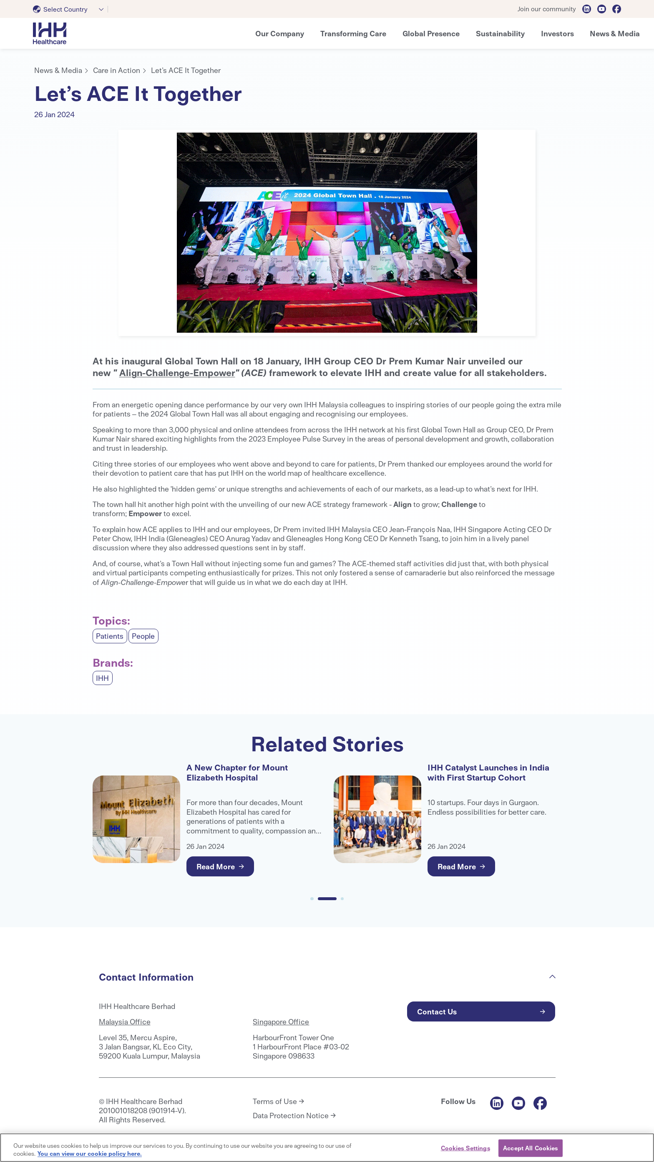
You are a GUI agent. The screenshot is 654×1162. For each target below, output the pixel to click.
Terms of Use (275, 1101)
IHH (102, 678)
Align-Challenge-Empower (177, 372)
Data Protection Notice (291, 1115)
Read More (215, 866)
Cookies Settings (465, 1148)
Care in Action (116, 70)
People (143, 635)
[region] (327, 1147)
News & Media (58, 70)
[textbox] (62, 9)
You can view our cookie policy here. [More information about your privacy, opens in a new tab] (90, 1153)
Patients (109, 635)
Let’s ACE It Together (186, 70)
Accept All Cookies (530, 1148)
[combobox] (70, 9)
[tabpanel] (327, 233)
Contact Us (437, 1011)
